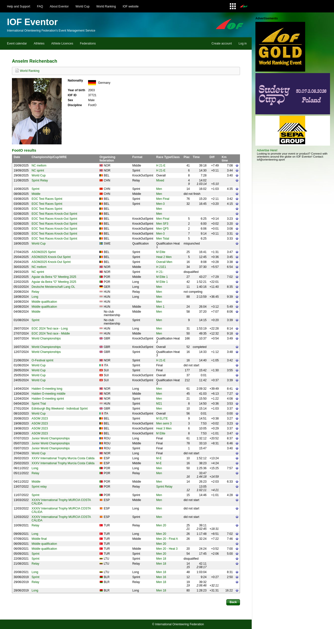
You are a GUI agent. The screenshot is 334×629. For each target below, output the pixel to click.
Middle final (39, 539)
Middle (36, 194)
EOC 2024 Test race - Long (50, 328)
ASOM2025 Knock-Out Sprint (51, 257)
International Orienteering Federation (179, 624)
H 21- (159, 272)
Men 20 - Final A (167, 539)
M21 (159, 403)
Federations (88, 43)
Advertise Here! (267, 150)
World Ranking (106, 6)
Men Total (162, 238)
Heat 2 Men (164, 257)
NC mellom (39, 165)
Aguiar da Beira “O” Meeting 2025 (54, 277)
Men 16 (161, 577)
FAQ (40, 6)
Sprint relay (39, 486)
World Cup (83, 6)
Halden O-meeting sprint (48, 398)
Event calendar (17, 43)
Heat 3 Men (164, 428)
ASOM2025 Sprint (44, 252)
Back (233, 602)
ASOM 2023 (40, 418)
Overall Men (164, 262)
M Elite (160, 252)
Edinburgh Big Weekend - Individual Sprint (60, 408)
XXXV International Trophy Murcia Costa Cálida (63, 458)
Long (35, 296)
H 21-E (160, 165)
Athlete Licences (62, 43)
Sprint (35, 189)
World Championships (46, 338)
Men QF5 (162, 228)
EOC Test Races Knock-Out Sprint (54, 213)
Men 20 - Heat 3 (167, 548)
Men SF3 (162, 223)
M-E (159, 458)
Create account (222, 43)
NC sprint (38, 170)
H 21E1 (161, 267)
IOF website (131, 6)
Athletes (39, 43)
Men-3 (160, 204)
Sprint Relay (40, 180)
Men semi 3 (164, 423)
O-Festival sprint (42, 360)
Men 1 (160, 306)
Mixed (160, 180)
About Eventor (59, 6)
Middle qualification (44, 301)
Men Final (162, 199)
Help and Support (18, 6)
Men (159, 189)
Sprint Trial (39, 403)
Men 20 (161, 525)
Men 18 (161, 558)
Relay (35, 292)
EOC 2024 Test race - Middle (51, 333)
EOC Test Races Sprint (47, 199)
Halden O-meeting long (47, 388)
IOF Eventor (32, 22)
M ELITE (162, 418)
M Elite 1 (162, 277)
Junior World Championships (51, 438)
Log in (243, 43)
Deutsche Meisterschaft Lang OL (53, 287)
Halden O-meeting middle (48, 393)
